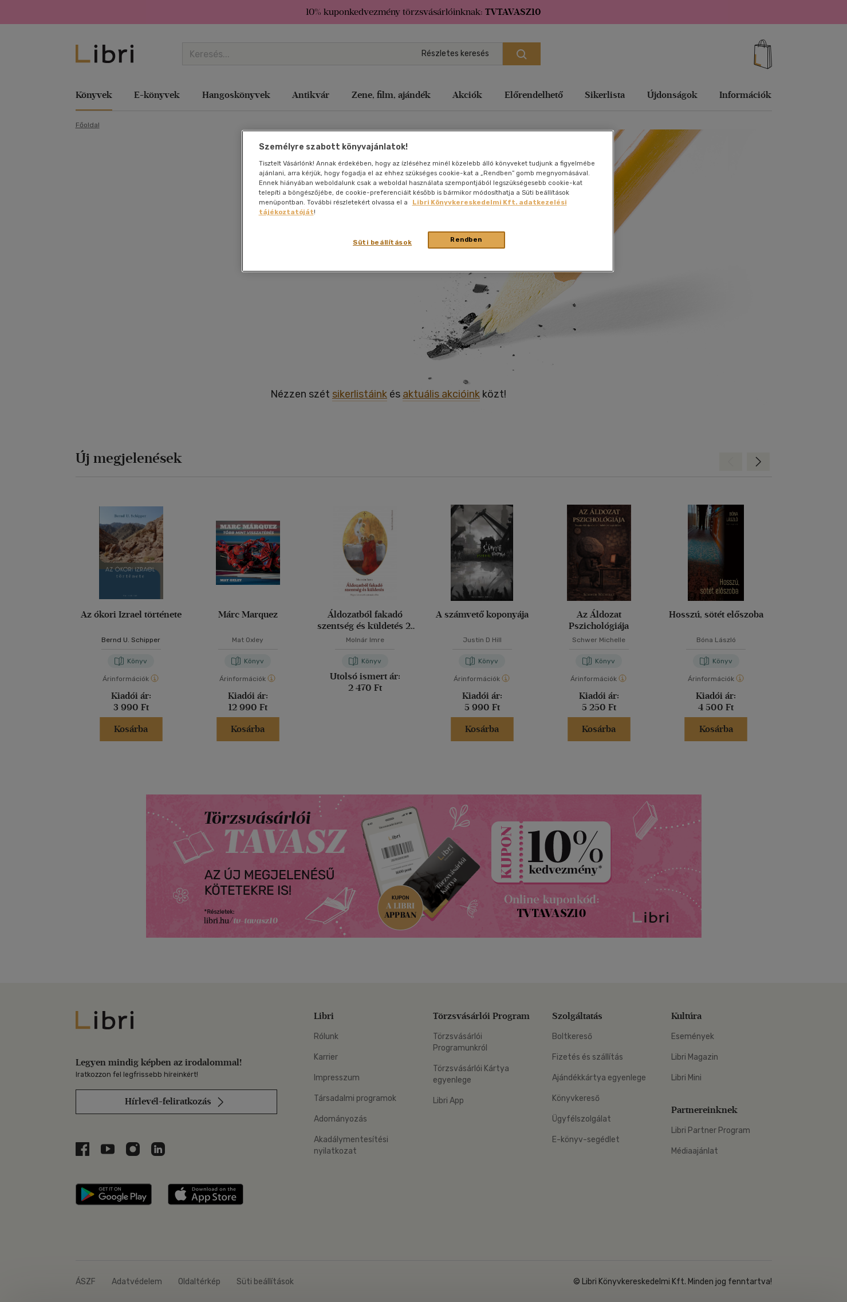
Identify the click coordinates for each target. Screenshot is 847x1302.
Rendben (466, 239)
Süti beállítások (382, 242)
